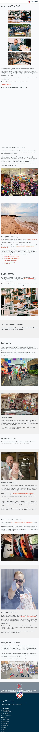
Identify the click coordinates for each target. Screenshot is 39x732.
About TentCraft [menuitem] (6, 719)
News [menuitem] (4, 731)
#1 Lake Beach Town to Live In (11, 256)
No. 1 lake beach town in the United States (21, 522)
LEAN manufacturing (29, 278)
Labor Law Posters (5, 84)
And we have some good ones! (28, 616)
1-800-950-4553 (6, 713)
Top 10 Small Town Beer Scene (11, 258)
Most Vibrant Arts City (9, 262)
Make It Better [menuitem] (6, 723)
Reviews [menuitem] (4, 727)
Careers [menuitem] (4, 729)
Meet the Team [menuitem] (6, 721)
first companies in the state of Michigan (23, 493)
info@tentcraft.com (7, 715)
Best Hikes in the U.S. (9, 263)
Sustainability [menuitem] (5, 725)
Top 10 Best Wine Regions (10, 260)
